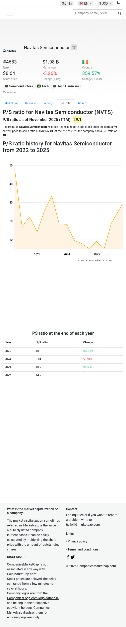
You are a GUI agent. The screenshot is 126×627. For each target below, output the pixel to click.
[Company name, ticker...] (98, 13)
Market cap (11, 103)
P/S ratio (65, 103)
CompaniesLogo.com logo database (33, 598)
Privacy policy (77, 541)
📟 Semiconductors (18, 86)
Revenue (30, 103)
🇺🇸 (84, 3)
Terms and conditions (83, 549)
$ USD (104, 3)
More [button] (81, 103)
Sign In (67, 3)
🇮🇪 (85, 62)
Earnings (48, 103)
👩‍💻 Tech (43, 86)
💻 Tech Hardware (66, 86)
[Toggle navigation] (9, 13)
